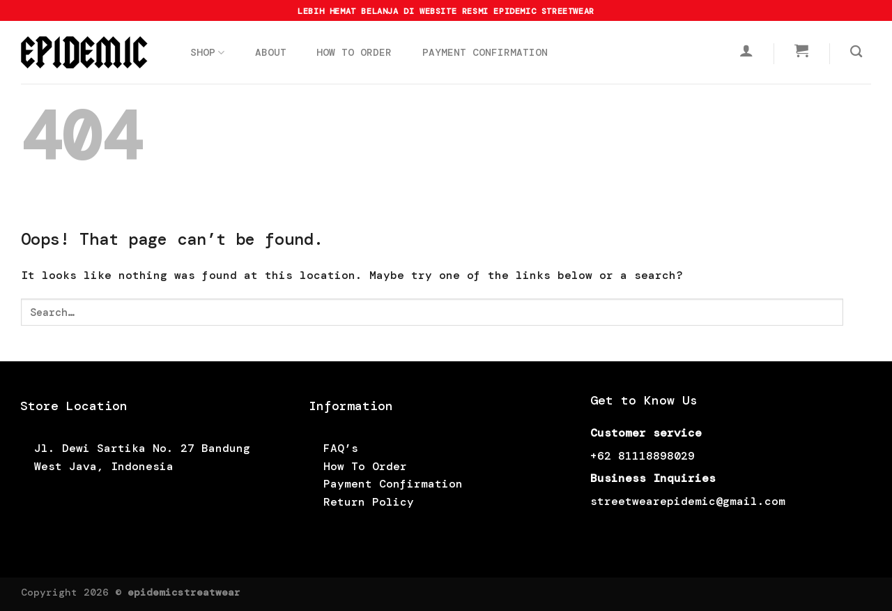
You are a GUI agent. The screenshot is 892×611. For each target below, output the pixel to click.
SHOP (207, 52)
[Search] (856, 52)
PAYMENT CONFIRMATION (485, 52)
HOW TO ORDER (354, 52)
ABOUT (270, 52)
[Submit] (857, 312)
